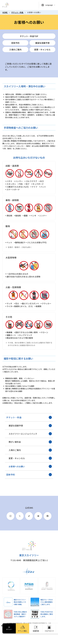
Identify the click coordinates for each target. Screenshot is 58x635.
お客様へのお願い (30, 466)
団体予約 (29, 474)
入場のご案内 (30, 450)
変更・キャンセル (30, 458)
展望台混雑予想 (30, 425)
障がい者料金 (30, 441)
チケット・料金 (29, 417)
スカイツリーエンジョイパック (30, 433)
